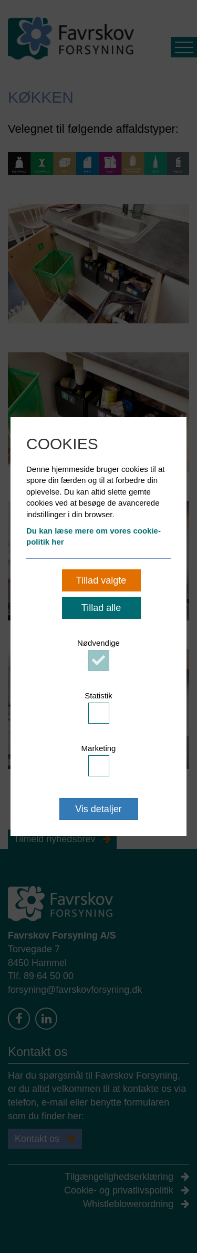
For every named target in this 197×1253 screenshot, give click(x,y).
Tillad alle (101, 608)
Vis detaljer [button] (98, 809)
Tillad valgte (101, 580)
